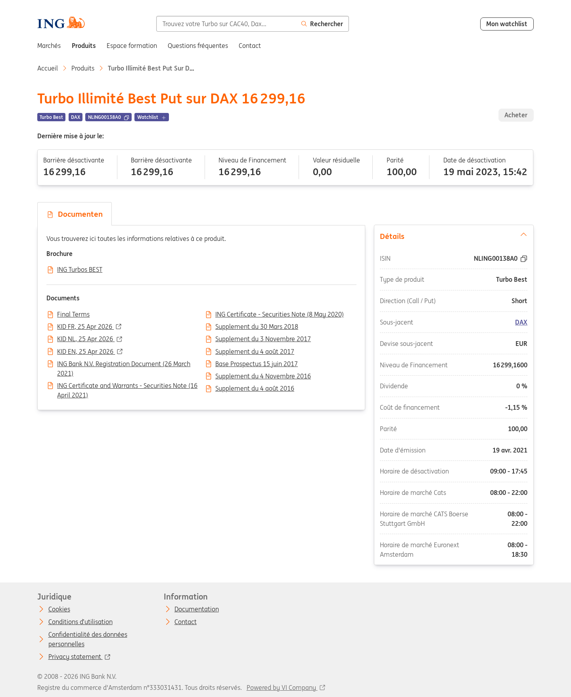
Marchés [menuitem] (49, 46)
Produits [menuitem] (84, 46)
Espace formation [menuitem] (132, 46)
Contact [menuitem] (250, 46)
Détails (453, 236)
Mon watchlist (506, 24)
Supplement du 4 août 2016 (254, 388)
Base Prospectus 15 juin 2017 (256, 364)
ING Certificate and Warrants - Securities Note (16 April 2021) (127, 386)
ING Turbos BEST (79, 269)
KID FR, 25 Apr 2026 (85, 326)
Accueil (47, 68)
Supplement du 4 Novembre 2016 (263, 376)
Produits (82, 68)
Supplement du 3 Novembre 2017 (263, 339)
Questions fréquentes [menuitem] (198, 46)
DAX (521, 322)
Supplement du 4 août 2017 (254, 351)
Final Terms (73, 314)
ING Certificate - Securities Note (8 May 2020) (279, 314)
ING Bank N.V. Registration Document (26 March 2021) (123, 365)
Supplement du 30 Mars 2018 (256, 326)
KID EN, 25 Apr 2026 (86, 351)
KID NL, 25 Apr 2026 (86, 339)
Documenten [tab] (74, 214)
